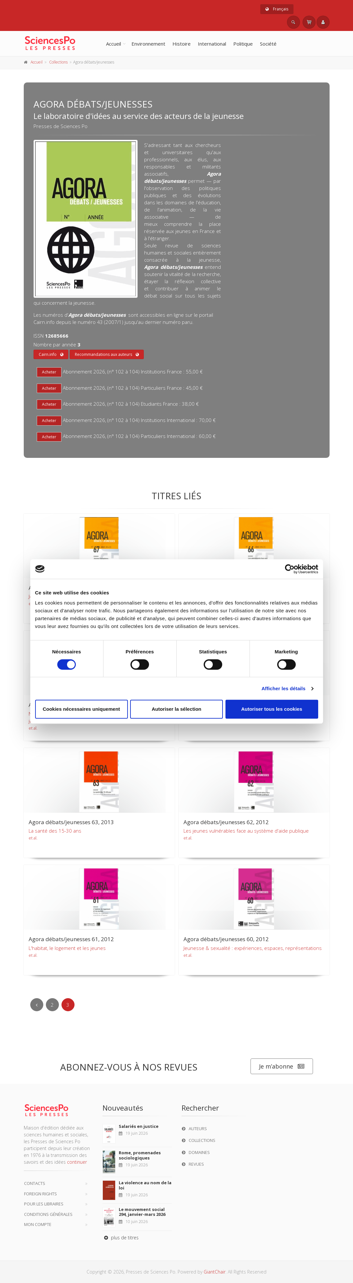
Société (268, 43)
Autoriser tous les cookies (271, 709)
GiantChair (214, 1272)
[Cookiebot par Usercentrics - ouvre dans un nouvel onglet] (289, 569)
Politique (243, 43)
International (212, 43)
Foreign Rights (40, 1194)
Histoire (181, 43)
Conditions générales (48, 1214)
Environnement (148, 43)
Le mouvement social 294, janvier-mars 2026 (142, 1211)
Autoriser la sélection (176, 709)
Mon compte (37, 1224)
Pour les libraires (43, 1204)
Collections (58, 62)
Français (276, 9)
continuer (77, 1162)
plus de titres (120, 1237)
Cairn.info (51, 354)
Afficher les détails (283, 688)
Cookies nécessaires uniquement (81, 709)
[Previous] (36, 1004)
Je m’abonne (282, 1066)
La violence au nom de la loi (145, 1185)
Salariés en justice (138, 1126)
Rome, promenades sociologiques (140, 1155)
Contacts (34, 1183)
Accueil (113, 43)
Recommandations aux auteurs (107, 354)
